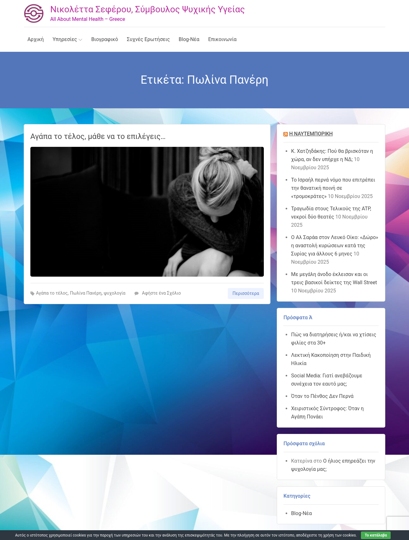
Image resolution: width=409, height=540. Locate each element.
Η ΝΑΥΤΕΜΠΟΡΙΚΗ (311, 134)
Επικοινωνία (222, 39)
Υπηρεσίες (67, 39)
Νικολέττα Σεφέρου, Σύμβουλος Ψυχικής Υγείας (147, 9)
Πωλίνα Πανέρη (86, 293)
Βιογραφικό (104, 39)
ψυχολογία (114, 293)
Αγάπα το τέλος (52, 293)
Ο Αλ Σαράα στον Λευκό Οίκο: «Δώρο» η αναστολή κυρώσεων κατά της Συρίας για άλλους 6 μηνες (334, 245)
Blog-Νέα (189, 39)
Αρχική (36, 39)
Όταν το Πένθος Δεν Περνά (322, 396)
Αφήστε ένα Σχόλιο (157, 293)
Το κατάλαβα (376, 535)
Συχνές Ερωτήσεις (148, 39)
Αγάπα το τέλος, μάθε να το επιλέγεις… (98, 136)
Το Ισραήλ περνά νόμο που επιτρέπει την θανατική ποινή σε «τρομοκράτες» (333, 188)
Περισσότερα (245, 293)
